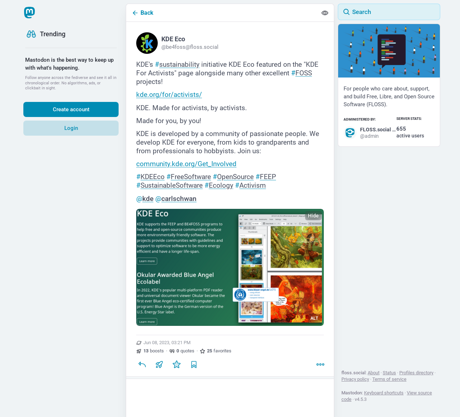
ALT (314, 318)
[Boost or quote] (159, 364)
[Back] (221, 13)
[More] (320, 364)
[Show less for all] (324, 12)
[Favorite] (176, 364)
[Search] (389, 12)
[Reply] (142, 364)
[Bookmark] (194, 364)
